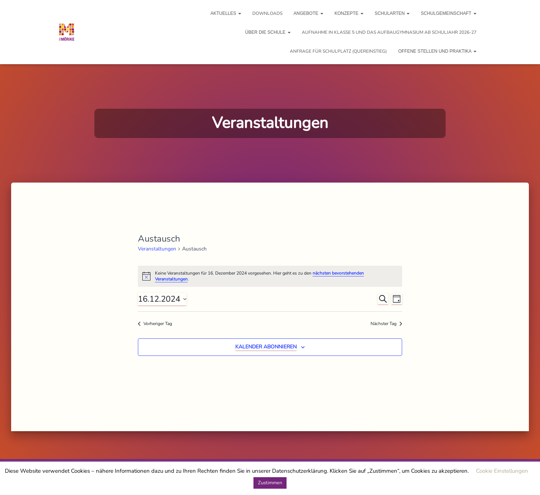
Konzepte (348, 13)
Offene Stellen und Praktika (437, 51)
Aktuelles (225, 13)
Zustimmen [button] (270, 482)
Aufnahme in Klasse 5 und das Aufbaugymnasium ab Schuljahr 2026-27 (389, 32)
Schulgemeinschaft (448, 13)
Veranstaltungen (157, 248)
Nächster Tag (386, 324)
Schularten (392, 13)
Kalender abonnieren (266, 346)
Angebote (308, 13)
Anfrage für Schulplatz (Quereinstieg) (338, 51)
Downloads (267, 13)
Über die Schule (267, 32)
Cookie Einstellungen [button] (502, 471)
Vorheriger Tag (155, 324)
